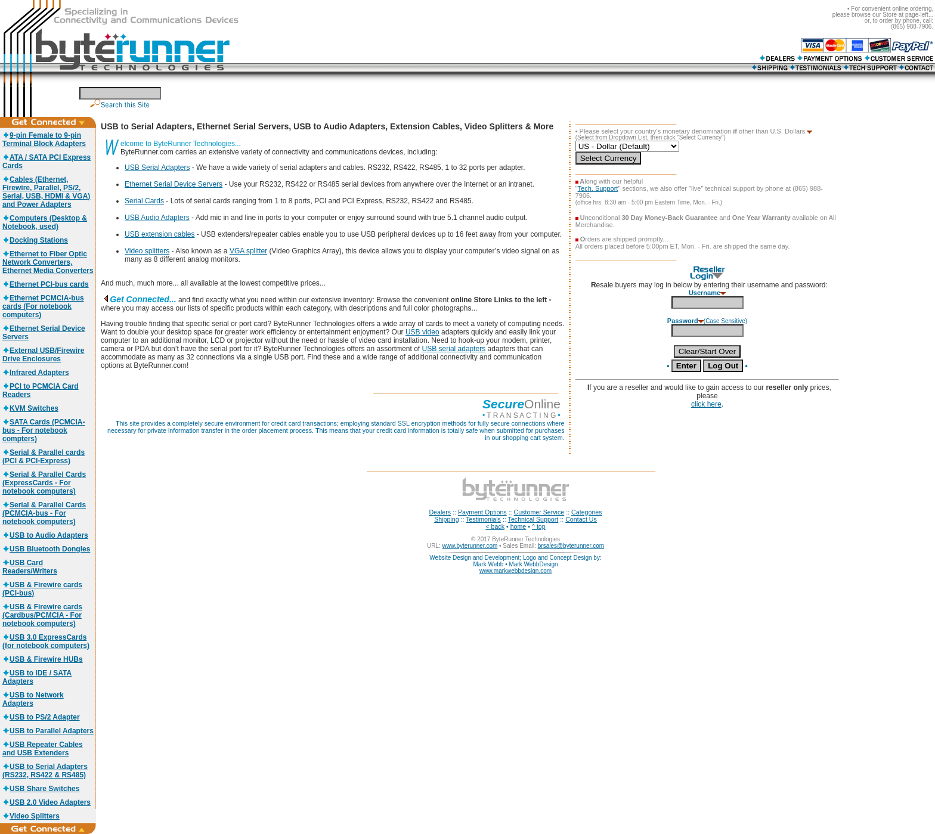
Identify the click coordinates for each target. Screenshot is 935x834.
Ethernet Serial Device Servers (173, 184)
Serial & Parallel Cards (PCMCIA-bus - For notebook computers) (44, 513)
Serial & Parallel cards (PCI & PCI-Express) (43, 456)
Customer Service (539, 512)
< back (494, 526)
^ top (539, 526)
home (518, 526)
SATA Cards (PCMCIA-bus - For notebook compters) (43, 430)
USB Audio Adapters (157, 217)
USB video (422, 332)
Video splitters (147, 251)
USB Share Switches (40, 789)
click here (706, 404)
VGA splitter (248, 251)
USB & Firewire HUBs (42, 659)
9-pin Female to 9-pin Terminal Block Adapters (44, 139)
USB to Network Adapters (33, 699)
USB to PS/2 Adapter (41, 717)
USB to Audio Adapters (45, 535)
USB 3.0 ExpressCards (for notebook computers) (45, 641)
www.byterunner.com (469, 545)
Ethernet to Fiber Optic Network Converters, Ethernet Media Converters (48, 262)
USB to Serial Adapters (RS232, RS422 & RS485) (45, 770)
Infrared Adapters (35, 372)
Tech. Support (598, 188)
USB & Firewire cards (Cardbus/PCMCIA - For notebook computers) (42, 615)
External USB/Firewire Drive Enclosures (43, 354)
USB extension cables (159, 234)
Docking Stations (35, 240)
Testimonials (483, 519)
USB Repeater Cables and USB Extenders (42, 748)
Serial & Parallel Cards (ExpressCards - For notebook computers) (44, 482)
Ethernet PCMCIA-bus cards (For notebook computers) (43, 306)
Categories (586, 512)
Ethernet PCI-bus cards (45, 284)
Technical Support (533, 519)
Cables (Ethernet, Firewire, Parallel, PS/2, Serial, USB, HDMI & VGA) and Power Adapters (46, 192)
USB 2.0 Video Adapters (46, 802)
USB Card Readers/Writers (29, 567)
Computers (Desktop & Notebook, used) (44, 222)
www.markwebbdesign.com (515, 571)
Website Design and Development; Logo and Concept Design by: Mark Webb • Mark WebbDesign (515, 561)
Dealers (440, 512)
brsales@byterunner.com (571, 545)
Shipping (446, 519)
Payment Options (482, 512)
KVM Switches (30, 408)
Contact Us (581, 519)
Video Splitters (31, 816)
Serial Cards (144, 201)
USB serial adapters (454, 349)
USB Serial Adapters (157, 167)
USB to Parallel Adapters (48, 731)
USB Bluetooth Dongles (46, 549)
